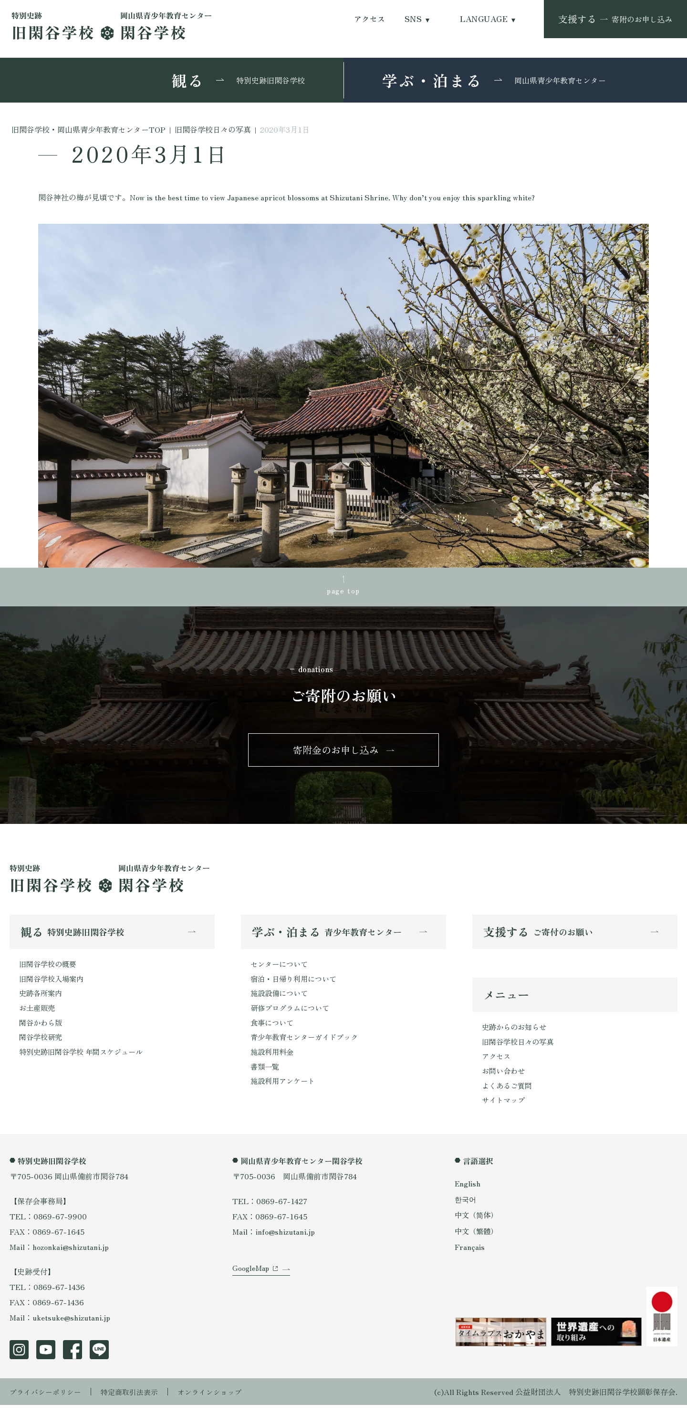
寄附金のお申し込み (336, 753)
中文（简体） (477, 1224)
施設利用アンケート (284, 1091)
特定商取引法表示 (136, 1401)
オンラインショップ (220, 1401)
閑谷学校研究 (42, 1045)
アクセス (369, 18)
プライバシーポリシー (48, 1401)
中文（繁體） (477, 1240)
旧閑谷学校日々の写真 (520, 1048)
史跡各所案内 (42, 999)
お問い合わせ (505, 1079)
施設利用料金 (273, 1060)
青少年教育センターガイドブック (307, 1045)
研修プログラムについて (292, 1014)
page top (343, 591)
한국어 (466, 1209)
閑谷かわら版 (42, 1030)
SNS (413, 18)
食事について (273, 1030)
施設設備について (281, 999)
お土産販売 (38, 1014)
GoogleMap (251, 1285)
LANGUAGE (484, 18)
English (468, 1193)
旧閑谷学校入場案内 (53, 984)
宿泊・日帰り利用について (296, 984)
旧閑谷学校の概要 (49, 969)
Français (470, 1256)
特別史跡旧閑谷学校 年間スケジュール (85, 1060)
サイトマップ (505, 1109)
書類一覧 (265, 1076)
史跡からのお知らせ (516, 1033)
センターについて (281, 969)
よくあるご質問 (508, 1094)
